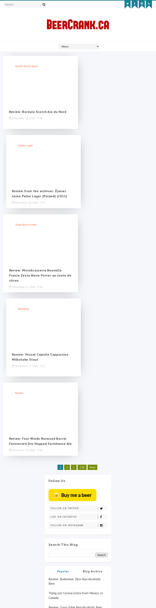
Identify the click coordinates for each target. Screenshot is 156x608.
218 (82, 309)
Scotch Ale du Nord (26, 66)
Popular (63, 412)
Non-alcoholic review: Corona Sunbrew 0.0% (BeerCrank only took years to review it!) (77, 467)
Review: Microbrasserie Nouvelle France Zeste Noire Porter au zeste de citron (37, 196)
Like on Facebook (79, 358)
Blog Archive (92, 412)
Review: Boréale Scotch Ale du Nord (37, 112)
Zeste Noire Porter (26, 145)
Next (92, 309)
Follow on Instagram (79, 366)
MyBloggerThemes (51, 601)
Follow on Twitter (79, 349)
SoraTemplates (26, 601)
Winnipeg (98, 145)
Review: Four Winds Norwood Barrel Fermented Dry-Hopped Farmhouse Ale (37, 280)
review (19, 230)
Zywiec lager (100, 66)
